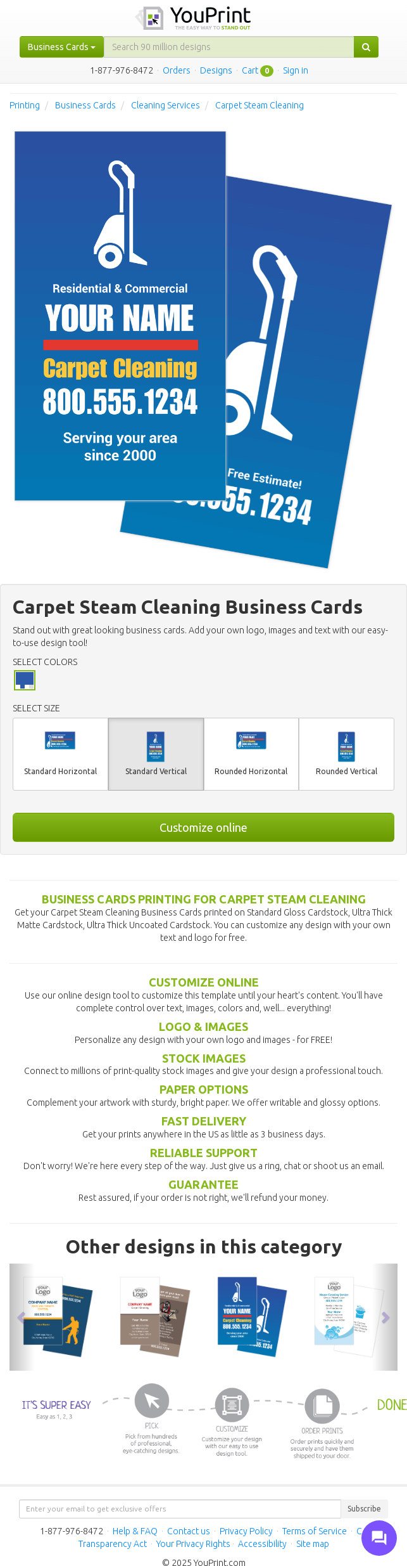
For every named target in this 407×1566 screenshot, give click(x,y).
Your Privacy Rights (193, 1544)
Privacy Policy (246, 1531)
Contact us (188, 1531)
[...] (229, 47)
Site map (312, 1544)
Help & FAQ (135, 1531)
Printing (24, 105)
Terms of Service (314, 1531)
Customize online (203, 827)
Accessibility (262, 1544)
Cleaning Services (165, 105)
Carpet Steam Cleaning (259, 105)
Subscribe (364, 1509)
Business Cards (85, 105)
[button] (22, 1317)
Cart (250, 70)
